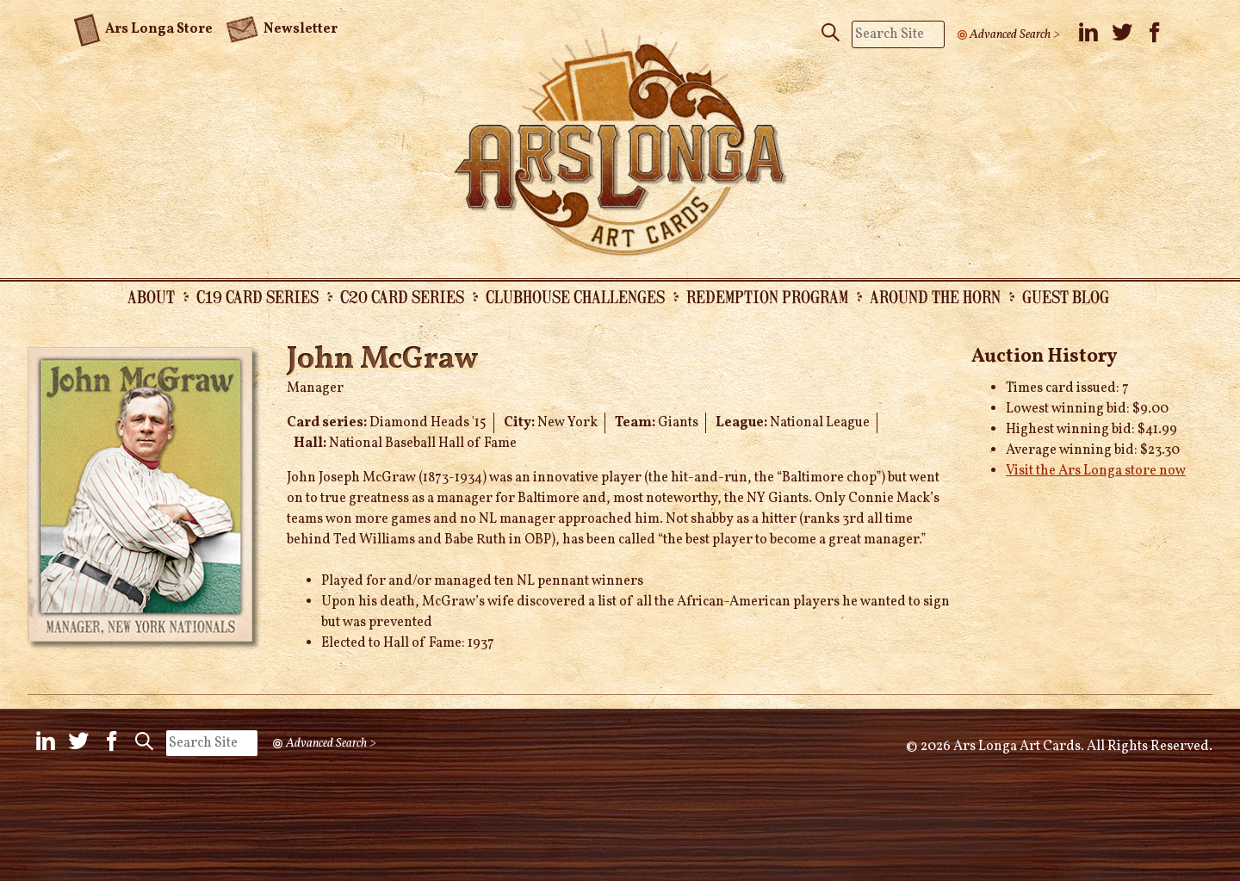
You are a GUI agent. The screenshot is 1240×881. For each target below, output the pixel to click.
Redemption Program (767, 296)
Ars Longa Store (143, 27)
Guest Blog (1065, 296)
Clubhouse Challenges (575, 296)
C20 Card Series (402, 296)
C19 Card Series (257, 296)
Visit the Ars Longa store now (1096, 471)
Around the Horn (935, 296)
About (151, 296)
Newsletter (282, 28)
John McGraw (383, 360)
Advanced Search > (1015, 34)
